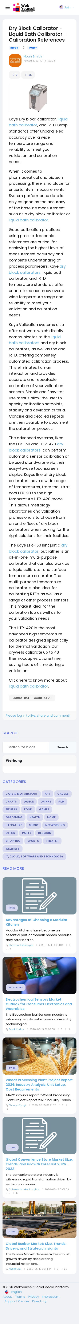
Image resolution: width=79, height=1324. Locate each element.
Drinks (46, 802)
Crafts (11, 802)
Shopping (12, 841)
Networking (55, 825)
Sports (33, 841)
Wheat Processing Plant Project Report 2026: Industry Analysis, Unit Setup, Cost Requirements (39, 1085)
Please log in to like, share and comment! (38, 715)
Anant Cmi (15, 1269)
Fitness (11, 809)
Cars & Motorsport (21, 794)
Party (26, 833)
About (8, 1296)
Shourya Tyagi (17, 1105)
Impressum (50, 1296)
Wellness (12, 849)
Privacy (34, 1296)
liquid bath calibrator (28, 220)
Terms (20, 1296)
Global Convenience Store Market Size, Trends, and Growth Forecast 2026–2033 (39, 1164)
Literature (13, 825)
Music (33, 825)
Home (51, 817)
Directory (39, 1301)
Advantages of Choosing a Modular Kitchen (36, 922)
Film (61, 802)
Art (47, 794)
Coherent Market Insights (24, 1189)
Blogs (14, 47)
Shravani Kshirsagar (21, 945)
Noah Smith (33, 56)
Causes (63, 794)
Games (44, 809)
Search (62, 747)
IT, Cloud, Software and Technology (34, 856)
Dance (29, 802)
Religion (44, 833)
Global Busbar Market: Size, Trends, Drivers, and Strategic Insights (36, 1246)
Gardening (14, 817)
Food (28, 809)
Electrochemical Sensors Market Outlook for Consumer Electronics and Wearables (39, 1004)
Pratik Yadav (16, 1029)
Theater (52, 841)
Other (33, 47)
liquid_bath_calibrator (32, 698)
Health (34, 817)
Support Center (17, 1301)
